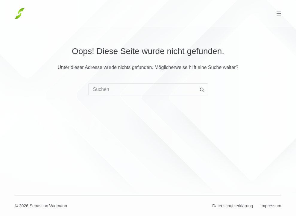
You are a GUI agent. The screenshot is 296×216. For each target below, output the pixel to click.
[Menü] (279, 13)
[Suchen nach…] (142, 89)
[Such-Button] (202, 89)
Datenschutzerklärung (232, 205)
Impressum (270, 205)
